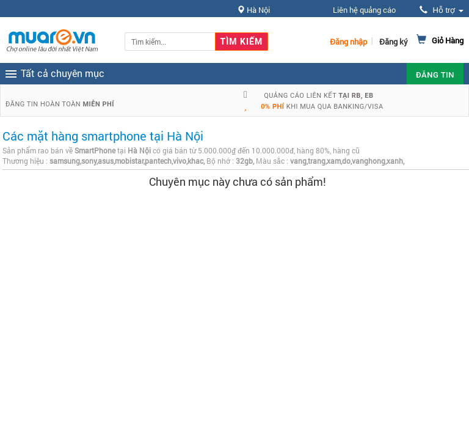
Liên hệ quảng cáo (364, 9)
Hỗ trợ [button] (442, 10)
